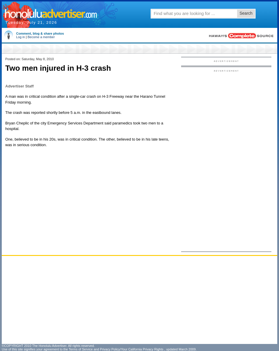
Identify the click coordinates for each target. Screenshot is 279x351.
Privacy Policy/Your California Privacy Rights (132, 349)
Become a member (41, 37)
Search (245, 13)
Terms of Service (81, 349)
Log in (20, 37)
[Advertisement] (226, 160)
